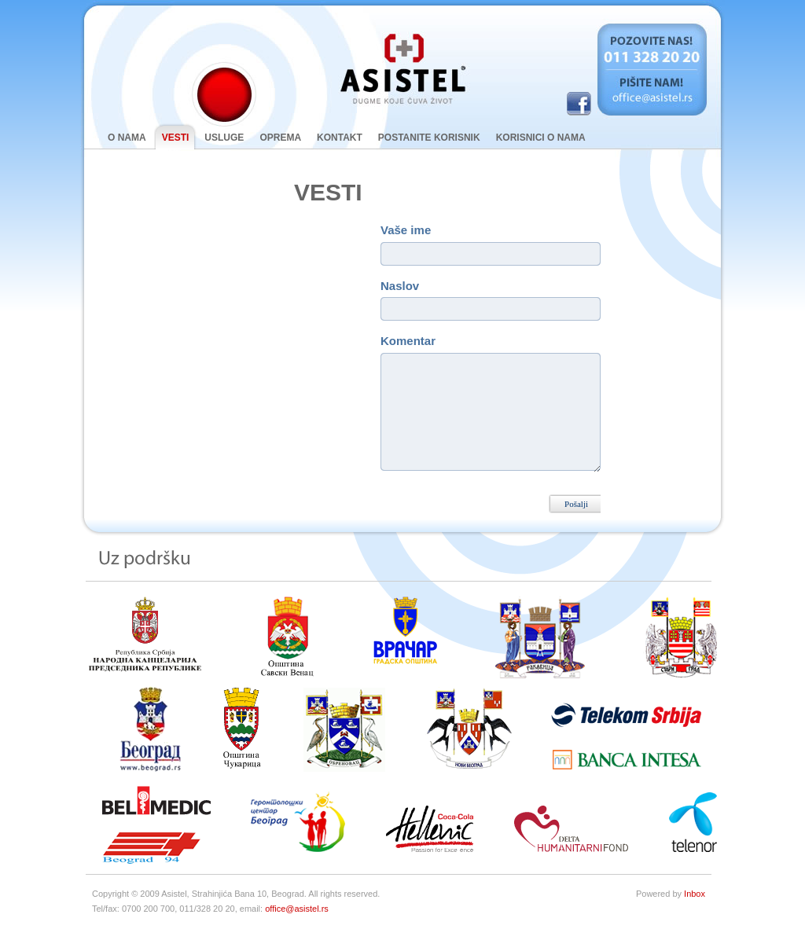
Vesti (171, 137)
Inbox (694, 893)
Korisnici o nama (541, 137)
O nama (127, 137)
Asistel (402, 69)
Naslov (399, 285)
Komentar (408, 340)
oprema (280, 137)
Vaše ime (405, 230)
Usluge (224, 137)
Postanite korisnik (429, 137)
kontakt (339, 137)
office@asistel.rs (297, 908)
